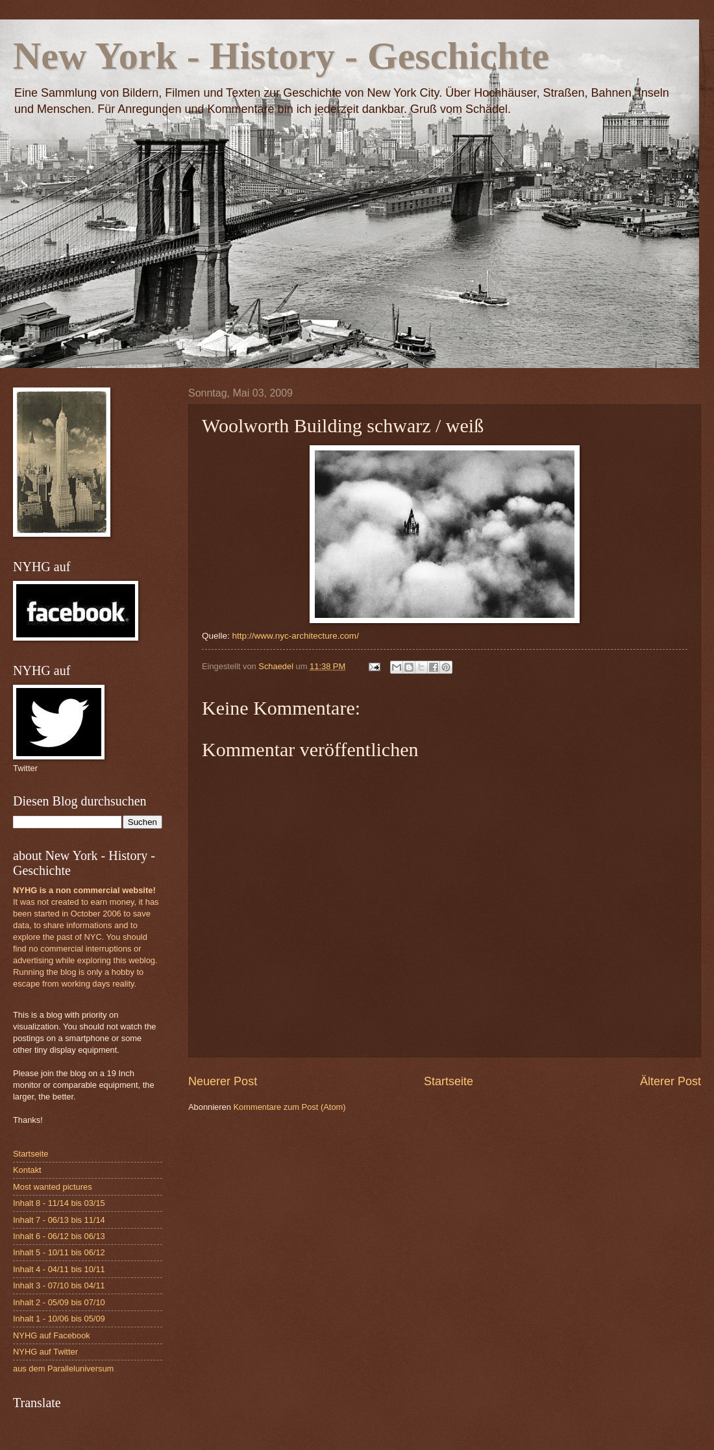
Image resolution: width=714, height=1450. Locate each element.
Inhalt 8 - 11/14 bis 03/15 (59, 1203)
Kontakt (27, 1170)
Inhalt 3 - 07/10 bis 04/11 (59, 1285)
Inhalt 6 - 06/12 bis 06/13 (59, 1236)
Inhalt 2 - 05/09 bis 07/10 (59, 1302)
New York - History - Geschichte (281, 55)
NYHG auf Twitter (45, 1352)
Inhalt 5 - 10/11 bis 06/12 (59, 1252)
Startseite (448, 1081)
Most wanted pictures (52, 1187)
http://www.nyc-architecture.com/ (295, 636)
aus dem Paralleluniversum (63, 1368)
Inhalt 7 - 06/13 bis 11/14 (59, 1220)
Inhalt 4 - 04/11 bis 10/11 (59, 1269)
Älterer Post (670, 1081)
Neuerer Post (222, 1081)
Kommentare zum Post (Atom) (289, 1107)
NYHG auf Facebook (51, 1335)
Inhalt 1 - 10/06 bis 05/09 (59, 1318)
